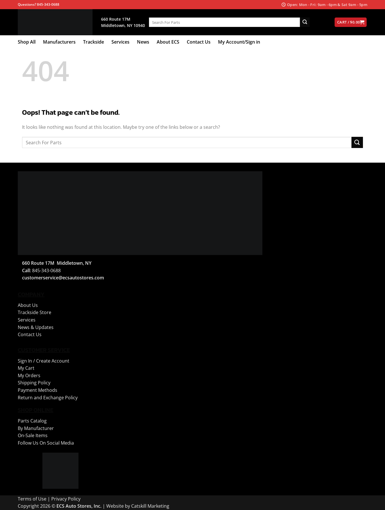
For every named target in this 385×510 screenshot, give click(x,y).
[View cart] (351, 22)
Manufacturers (59, 42)
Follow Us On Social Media (46, 443)
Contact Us (199, 42)
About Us (28, 305)
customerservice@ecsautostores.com (63, 278)
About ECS (168, 42)
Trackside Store (34, 312)
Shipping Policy (34, 382)
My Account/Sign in (239, 42)
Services (120, 42)
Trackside (93, 42)
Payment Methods (37, 390)
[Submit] (305, 22)
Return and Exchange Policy (48, 397)
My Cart (26, 368)
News (143, 42)
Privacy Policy (65, 499)
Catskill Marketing (150, 506)
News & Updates (36, 327)
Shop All (27, 42)
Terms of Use (32, 499)
